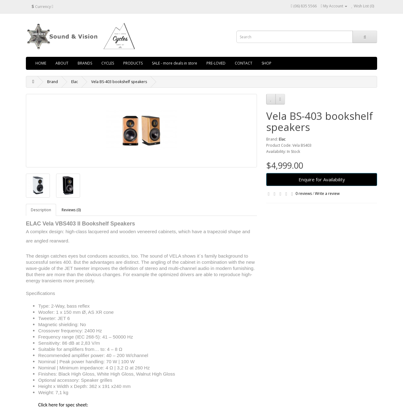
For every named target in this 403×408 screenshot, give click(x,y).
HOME (40, 63)
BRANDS (85, 63)
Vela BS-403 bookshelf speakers (119, 81)
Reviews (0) (71, 209)
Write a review (327, 193)
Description (41, 209)
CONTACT (243, 63)
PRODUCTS (133, 63)
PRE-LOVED (216, 63)
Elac (74, 81)
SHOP (266, 63)
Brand (52, 81)
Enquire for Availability (322, 179)
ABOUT (61, 63)
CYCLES (107, 63)
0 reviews (303, 193)
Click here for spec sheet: (63, 405)
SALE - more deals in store (174, 63)
